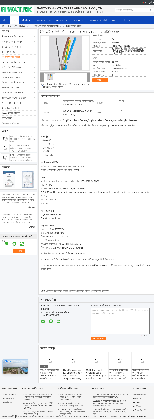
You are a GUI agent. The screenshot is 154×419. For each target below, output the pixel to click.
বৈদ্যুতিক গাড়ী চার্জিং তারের (79, 291)
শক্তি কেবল (7, 118)
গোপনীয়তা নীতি (7, 416)
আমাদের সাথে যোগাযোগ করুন (102, 20)
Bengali (148, 2)
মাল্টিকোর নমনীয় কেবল (12, 47)
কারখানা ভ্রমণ (62, 20)
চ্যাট (101, 80)
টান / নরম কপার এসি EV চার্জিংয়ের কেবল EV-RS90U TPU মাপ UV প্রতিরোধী (21, 148)
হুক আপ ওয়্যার (8, 52)
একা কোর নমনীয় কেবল (12, 42)
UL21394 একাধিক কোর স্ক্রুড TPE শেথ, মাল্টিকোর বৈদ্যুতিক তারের (72, 404)
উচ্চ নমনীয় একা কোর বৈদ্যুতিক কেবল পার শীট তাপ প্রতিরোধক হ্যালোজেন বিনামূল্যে (38, 397)
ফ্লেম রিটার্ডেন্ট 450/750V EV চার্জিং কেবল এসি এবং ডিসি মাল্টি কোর (22, 139)
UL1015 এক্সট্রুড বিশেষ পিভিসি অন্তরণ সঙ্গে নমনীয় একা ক (38, 413)
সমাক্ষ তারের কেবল (10, 87)
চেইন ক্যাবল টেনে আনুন (12, 92)
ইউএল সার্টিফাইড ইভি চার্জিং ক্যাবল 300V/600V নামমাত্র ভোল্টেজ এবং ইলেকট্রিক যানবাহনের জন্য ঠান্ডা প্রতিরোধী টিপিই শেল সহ (49, 378)
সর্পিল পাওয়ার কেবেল (11, 77)
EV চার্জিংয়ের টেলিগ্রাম (100, 291)
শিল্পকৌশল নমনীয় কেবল (12, 36)
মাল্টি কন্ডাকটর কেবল (11, 108)
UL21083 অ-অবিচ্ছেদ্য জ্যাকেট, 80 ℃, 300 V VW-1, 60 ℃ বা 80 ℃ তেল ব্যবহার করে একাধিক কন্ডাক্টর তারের (110, 403)
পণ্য (14, 20)
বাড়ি (5, 20)
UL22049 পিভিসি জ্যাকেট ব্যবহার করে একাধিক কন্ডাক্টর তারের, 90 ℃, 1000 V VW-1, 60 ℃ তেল (110, 411)
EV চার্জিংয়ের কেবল (23, 26)
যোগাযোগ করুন (140, 395)
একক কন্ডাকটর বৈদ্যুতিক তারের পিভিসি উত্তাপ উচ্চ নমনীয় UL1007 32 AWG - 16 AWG (38, 405)
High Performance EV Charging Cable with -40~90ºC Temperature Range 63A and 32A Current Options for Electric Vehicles (73, 378)
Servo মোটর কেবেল (11, 113)
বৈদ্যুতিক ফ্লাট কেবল (10, 123)
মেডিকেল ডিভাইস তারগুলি (14, 62)
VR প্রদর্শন (26, 20)
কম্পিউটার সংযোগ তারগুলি (14, 98)
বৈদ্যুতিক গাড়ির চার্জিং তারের (57, 291)
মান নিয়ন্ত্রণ (78, 20)
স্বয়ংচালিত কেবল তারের (12, 72)
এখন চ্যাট (126, 20)
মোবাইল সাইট (140, 410)
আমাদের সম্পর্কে (43, 20)
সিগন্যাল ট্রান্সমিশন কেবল (13, 82)
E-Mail (137, 402)
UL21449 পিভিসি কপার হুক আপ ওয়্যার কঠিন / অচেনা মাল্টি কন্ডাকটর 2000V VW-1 (110, 396)
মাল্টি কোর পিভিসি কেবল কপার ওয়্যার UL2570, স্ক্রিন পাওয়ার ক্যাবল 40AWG (71, 397)
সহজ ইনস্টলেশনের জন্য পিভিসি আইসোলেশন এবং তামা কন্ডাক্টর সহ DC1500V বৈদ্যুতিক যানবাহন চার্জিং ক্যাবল (142, 377)
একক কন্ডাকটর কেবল (11, 103)
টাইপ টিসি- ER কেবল (11, 67)
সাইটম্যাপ (137, 406)
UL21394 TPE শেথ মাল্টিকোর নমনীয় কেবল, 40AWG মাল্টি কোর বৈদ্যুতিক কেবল (72, 411)
